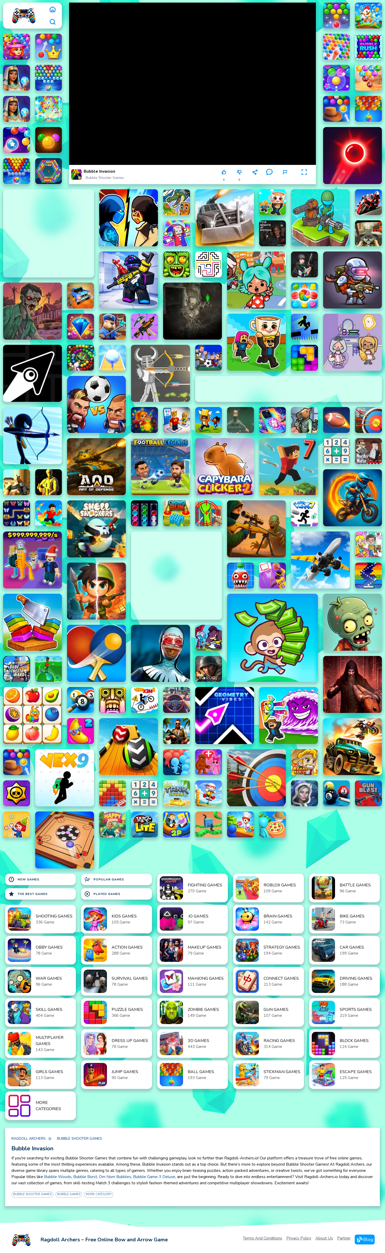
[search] (52, 22)
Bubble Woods (57, 1177)
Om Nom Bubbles (115, 1177)
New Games (23, 879)
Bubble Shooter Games (105, 177)
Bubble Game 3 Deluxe (154, 1177)
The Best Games (28, 894)
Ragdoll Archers (28, 1138)
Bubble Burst (85, 1177)
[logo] (23, 16)
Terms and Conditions (262, 1238)
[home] (52, 9)
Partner (344, 1238)
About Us (324, 1238)
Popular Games (104, 879)
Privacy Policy (298, 1238)
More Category (99, 1194)
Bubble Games (68, 1194)
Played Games (102, 894)
